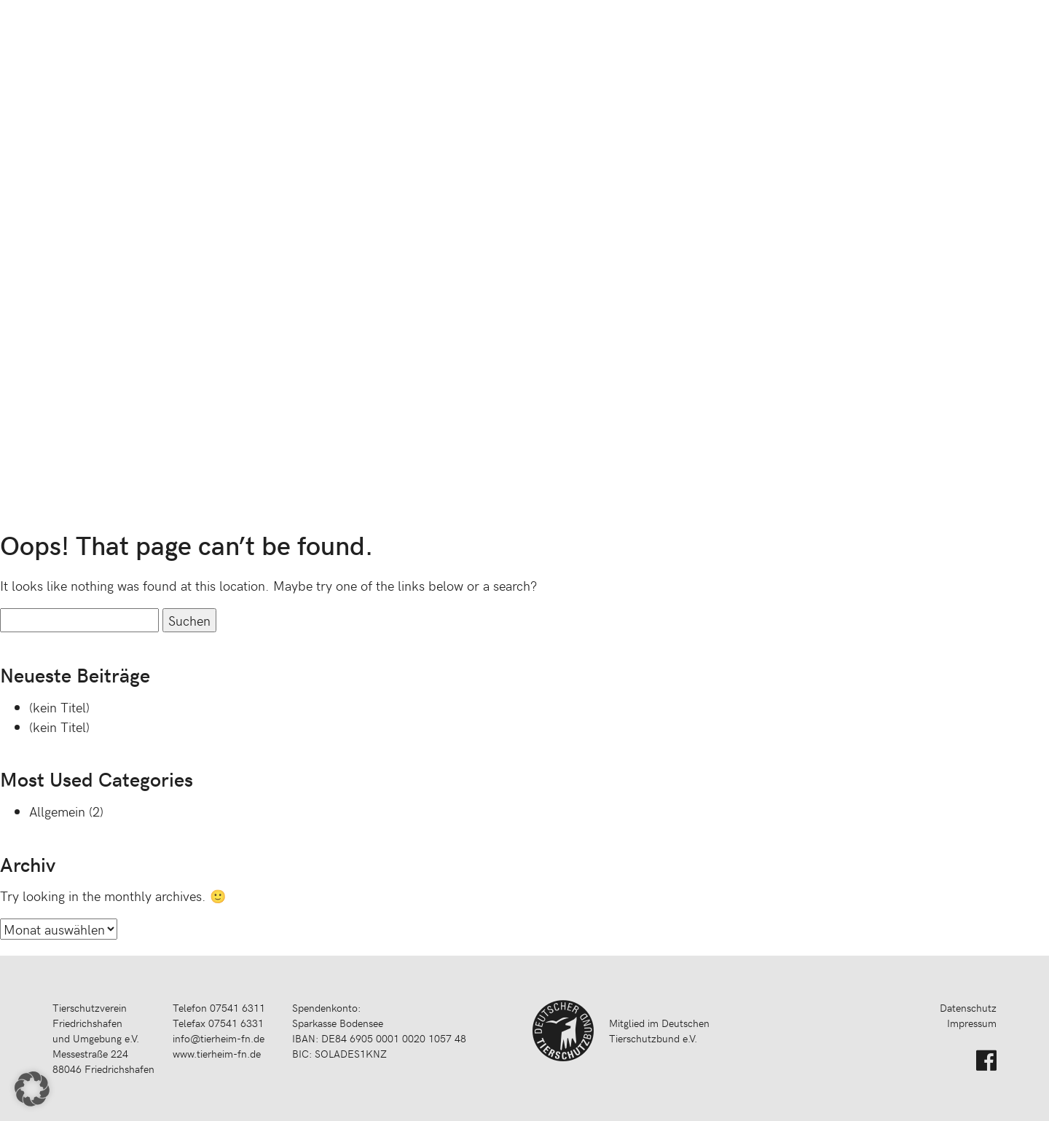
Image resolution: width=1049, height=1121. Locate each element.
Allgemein (57, 811)
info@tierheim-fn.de (218, 1038)
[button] (32, 1089)
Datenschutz (968, 1008)
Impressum (972, 1023)
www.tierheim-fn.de (217, 1054)
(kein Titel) (59, 707)
